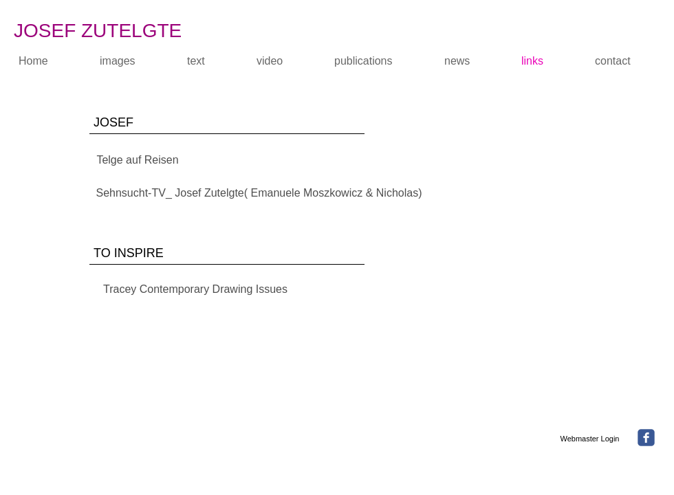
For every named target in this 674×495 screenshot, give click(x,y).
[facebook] (646, 437)
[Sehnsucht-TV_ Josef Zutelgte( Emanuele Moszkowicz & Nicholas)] (259, 193)
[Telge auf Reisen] (137, 160)
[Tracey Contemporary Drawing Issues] (195, 290)
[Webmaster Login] (589, 439)
